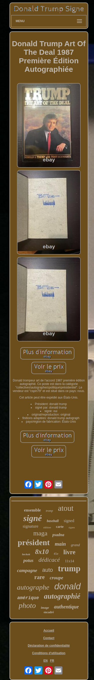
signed (69, 521)
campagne (27, 570)
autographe (33, 587)
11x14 (69, 561)
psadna (58, 535)
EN (45, 660)
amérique (28, 597)
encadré (49, 612)
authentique (66, 606)
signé (32, 518)
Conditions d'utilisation (48, 653)
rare (39, 577)
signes (72, 527)
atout (65, 508)
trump (69, 568)
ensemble (32, 510)
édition (47, 527)
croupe (56, 577)
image (45, 607)
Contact (48, 638)
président (34, 542)
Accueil (48, 630)
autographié (62, 596)
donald (67, 586)
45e (56, 553)
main (60, 544)
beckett (26, 554)
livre (69, 552)
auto (47, 570)
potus (28, 560)
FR (52, 660)
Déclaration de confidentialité (49, 645)
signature (30, 526)
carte (59, 527)
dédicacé (49, 559)
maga (40, 533)
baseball (53, 521)
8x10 (42, 551)
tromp (49, 511)
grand (75, 545)
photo (27, 605)
